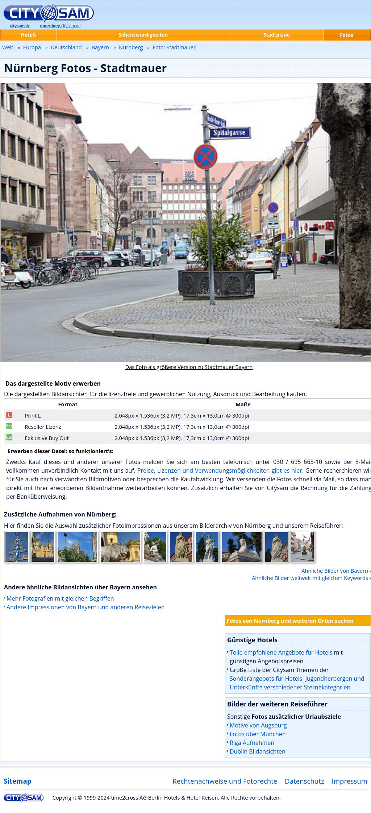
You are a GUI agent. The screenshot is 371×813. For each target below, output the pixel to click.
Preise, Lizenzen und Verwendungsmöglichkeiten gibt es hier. (220, 470)
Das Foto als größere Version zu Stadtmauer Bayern (189, 366)
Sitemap (17, 780)
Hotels (29, 35)
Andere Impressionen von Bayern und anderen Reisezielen (85, 607)
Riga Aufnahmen (252, 743)
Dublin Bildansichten (257, 751)
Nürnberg (131, 47)
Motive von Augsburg (258, 725)
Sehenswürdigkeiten (143, 35)
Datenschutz (304, 780)
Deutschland (66, 47)
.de (20, 25)
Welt (7, 47)
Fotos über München (258, 734)
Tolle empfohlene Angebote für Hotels (281, 652)
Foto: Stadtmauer (174, 47)
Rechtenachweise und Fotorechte (224, 780)
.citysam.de (60, 25)
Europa (32, 47)
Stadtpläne (276, 35)
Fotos (346, 35)
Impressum (350, 780)
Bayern (100, 47)
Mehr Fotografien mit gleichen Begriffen (60, 598)
